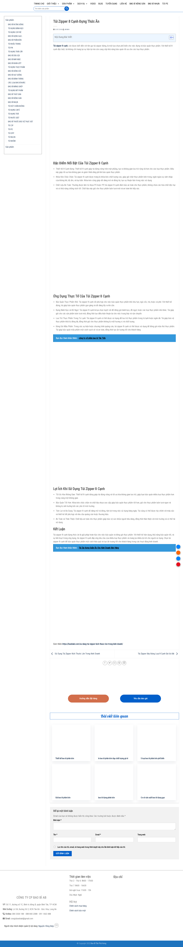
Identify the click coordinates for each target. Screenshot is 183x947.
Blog (100, 3)
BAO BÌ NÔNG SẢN (137, 3)
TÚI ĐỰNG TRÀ (13, 114)
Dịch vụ (82, 3)
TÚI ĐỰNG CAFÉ (14, 110)
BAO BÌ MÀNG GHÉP (15, 86)
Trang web (141, 835)
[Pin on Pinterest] (119, 663)
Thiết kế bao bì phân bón (64, 758)
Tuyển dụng (111, 3)
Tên (55, 835)
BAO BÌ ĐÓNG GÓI (14, 71)
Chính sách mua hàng (78, 906)
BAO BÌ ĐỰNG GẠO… (15, 36)
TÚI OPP (11, 133)
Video (93, 3)
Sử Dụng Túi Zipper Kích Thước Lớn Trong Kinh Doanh (75, 654)
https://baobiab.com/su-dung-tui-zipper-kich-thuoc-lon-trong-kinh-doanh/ (92, 644)
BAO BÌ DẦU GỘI (14, 55)
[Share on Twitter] (110, 663)
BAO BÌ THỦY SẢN (14, 94)
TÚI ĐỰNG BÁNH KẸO (15, 28)
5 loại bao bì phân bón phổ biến (152, 758)
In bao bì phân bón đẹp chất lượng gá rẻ (113, 758)
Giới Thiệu (53, 3)
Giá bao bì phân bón (62, 798)
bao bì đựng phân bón (106, 798)
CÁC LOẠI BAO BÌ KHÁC (16, 83)
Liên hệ (123, 3)
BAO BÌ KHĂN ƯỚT (14, 63)
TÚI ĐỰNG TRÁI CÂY (15, 52)
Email (98, 835)
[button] (170, 38)
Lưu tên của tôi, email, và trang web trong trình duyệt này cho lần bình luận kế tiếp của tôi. (91, 847)
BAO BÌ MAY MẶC (14, 59)
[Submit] (66, 8)
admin (67, 29)
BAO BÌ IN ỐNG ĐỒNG (16, 24)
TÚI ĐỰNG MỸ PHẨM (15, 90)
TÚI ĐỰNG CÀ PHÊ (14, 32)
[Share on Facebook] (105, 663)
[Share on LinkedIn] (124, 663)
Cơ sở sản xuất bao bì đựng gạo (153, 798)
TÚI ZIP (10, 125)
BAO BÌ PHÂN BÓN (15, 40)
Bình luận (57, 820)
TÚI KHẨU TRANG (14, 44)
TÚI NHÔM (11, 141)
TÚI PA (10, 48)
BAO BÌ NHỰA (153, 3)
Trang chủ (39, 3)
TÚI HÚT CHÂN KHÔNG (16, 106)
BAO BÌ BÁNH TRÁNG (16, 79)
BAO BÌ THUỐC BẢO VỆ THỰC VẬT (20, 121)
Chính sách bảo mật (77, 910)
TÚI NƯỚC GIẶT (13, 118)
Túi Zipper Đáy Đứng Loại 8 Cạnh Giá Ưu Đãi (158, 654)
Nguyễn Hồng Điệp (46, 926)
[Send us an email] (56, 925)
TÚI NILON (11, 137)
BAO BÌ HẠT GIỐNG (15, 75)
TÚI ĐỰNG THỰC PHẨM (16, 67)
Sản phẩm (68, 3)
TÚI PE (165, 3)
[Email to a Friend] (114, 663)
